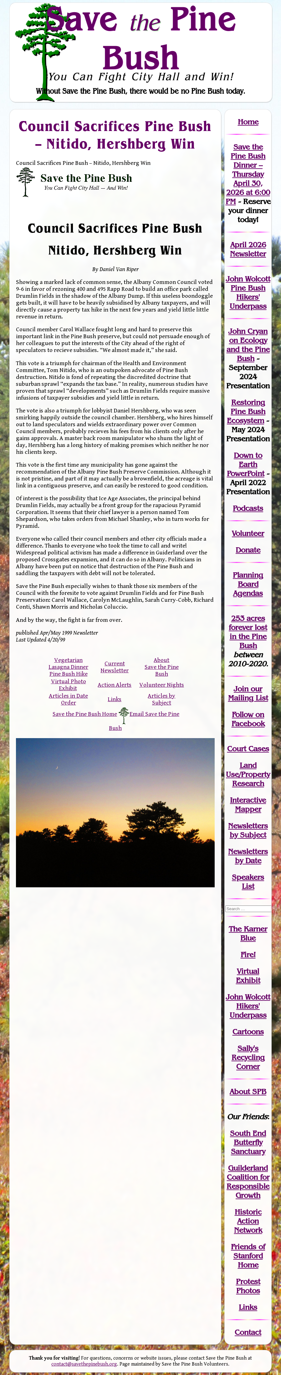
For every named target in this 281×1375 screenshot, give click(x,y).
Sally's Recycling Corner (248, 1057)
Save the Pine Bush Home (85, 714)
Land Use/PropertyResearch (248, 774)
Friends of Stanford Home (248, 1255)
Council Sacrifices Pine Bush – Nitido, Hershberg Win (115, 134)
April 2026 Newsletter (248, 249)
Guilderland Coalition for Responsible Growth (248, 1181)
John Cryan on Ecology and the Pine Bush (248, 345)
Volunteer (248, 533)
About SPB (248, 1091)
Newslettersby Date (248, 856)
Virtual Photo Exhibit (68, 685)
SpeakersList (248, 882)
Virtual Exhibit (248, 976)
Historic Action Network (248, 1221)
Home (248, 121)
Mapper (248, 809)
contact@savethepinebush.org (84, 1364)
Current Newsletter (114, 667)
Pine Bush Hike (68, 673)
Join (241, 688)
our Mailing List (248, 693)
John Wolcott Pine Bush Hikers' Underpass (248, 292)
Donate (248, 549)
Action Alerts (114, 684)
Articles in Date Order (68, 699)
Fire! (248, 954)
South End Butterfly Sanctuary (248, 1142)
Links (114, 699)
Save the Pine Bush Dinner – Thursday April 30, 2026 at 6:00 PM (248, 174)
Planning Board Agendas (248, 584)
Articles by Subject (161, 699)
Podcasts (248, 508)
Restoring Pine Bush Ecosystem (246, 411)
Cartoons (248, 1031)
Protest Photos (248, 1286)
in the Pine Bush (249, 636)
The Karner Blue (248, 933)
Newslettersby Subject (248, 830)
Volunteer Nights (161, 684)
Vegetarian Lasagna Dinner (68, 663)
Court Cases (248, 748)
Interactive (248, 800)
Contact (248, 1332)
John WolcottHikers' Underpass (248, 1006)
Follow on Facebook (248, 719)
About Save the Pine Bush (162, 667)
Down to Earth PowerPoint (245, 464)
